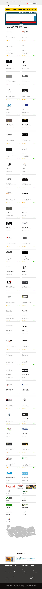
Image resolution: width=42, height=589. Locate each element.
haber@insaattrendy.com (33, 568)
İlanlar (32, 1)
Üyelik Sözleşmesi (24, 571)
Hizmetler (20, 1)
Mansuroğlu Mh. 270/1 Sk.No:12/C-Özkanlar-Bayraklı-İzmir (33, 577)
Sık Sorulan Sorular (24, 573)
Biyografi (24, 1)
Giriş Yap (23, 569)
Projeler (15, 1)
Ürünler (11, 1)
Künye (22, 576)
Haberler (28, 1)
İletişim (7, 2)
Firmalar (7, 1)
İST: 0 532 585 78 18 (33, 570)
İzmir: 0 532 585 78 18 (33, 572)
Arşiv (14, 576)
